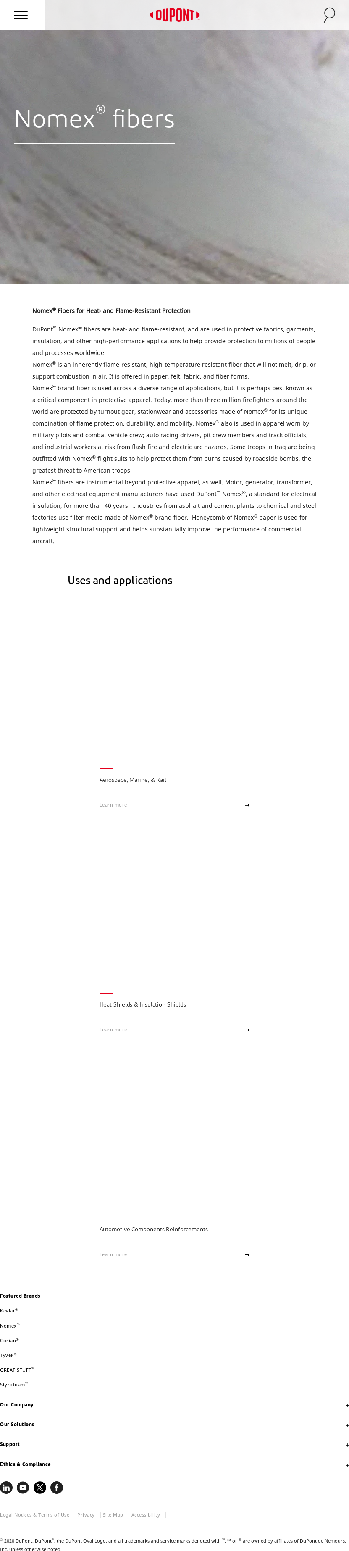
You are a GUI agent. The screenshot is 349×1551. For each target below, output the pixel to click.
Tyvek (8, 1355)
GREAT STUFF (17, 1370)
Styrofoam (14, 1384)
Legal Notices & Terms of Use (34, 1515)
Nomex (10, 1325)
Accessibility (145, 1515)
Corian (9, 1340)
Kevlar (9, 1310)
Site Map (113, 1515)
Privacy (86, 1515)
